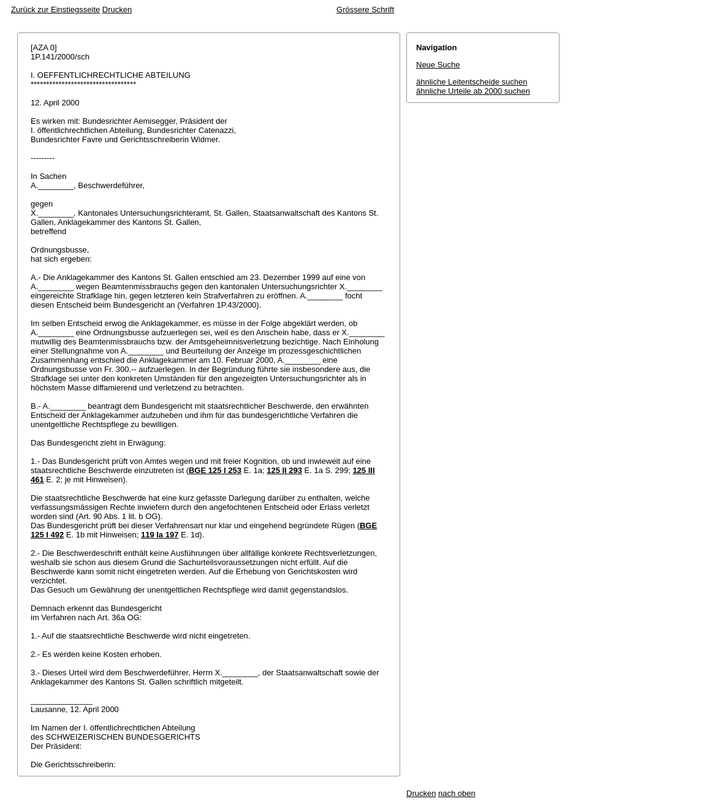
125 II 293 (284, 470)
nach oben (457, 793)
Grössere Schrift (365, 9)
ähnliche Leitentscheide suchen (471, 81)
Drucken (117, 9)
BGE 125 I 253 (215, 470)
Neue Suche (438, 64)
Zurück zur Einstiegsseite (55, 9)
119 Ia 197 (159, 534)
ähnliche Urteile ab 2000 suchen (473, 91)
